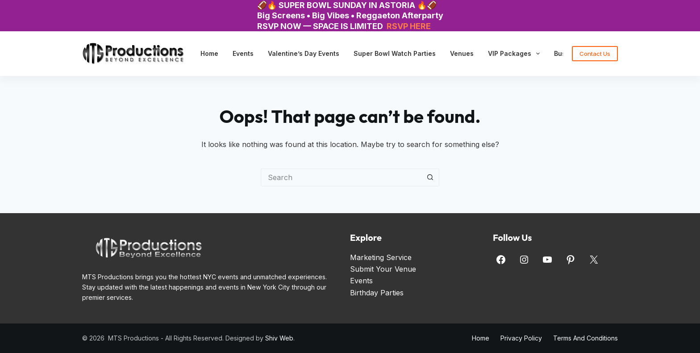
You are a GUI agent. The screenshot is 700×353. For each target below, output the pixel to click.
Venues (462, 53)
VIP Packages (515, 53)
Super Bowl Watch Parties (395, 53)
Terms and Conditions (585, 338)
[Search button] (430, 177)
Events (243, 53)
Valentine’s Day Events (303, 53)
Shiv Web (279, 338)
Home (209, 53)
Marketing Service (381, 257)
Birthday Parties (377, 292)
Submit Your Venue (383, 269)
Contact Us (594, 53)
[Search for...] (341, 177)
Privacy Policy (521, 338)
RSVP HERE (409, 26)
